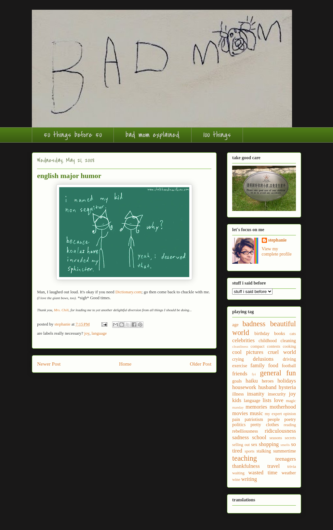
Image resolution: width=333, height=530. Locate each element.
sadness (240, 437)
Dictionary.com (128, 291)
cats (292, 333)
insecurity (277, 394)
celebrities (243, 340)
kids (236, 400)
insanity (255, 394)
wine (236, 479)
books (279, 333)
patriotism (254, 419)
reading (290, 425)
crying (238, 359)
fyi (254, 374)
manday (238, 407)
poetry (290, 419)
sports (249, 451)
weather (289, 472)
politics (239, 424)
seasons (276, 438)
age (235, 324)
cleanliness (240, 346)
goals (237, 381)
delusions (263, 359)
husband (267, 387)
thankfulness (246, 466)
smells (285, 445)
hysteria (287, 387)
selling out (241, 444)
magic (291, 400)
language (99, 333)
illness (238, 394)
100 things (217, 135)
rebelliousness (245, 431)
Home (125, 364)
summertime (284, 451)
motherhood (283, 407)
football (289, 365)
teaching (244, 458)
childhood (268, 340)
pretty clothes (264, 424)
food (273, 365)
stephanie (277, 240)
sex (254, 444)
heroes (268, 381)
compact (258, 346)
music (256, 413)
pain (236, 419)
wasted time (262, 472)
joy (86, 333)
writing (249, 479)
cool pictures (247, 352)
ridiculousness (280, 431)
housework (244, 387)
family (257, 365)
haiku (252, 381)
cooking (289, 346)
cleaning (288, 340)
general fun (278, 373)
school (259, 437)
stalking (264, 451)
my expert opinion (280, 413)
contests (273, 346)
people (274, 419)
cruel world (282, 352)
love (278, 400)
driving (289, 359)
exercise (239, 365)
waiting (238, 473)
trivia (291, 466)
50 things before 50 (73, 135)
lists (267, 400)
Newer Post (48, 364)
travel (273, 466)
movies (240, 413)
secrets (290, 438)
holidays (286, 381)
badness (253, 324)
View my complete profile (277, 251)
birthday (262, 333)
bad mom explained (153, 135)
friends (239, 373)
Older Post (200, 364)
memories (256, 407)
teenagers (285, 459)
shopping (269, 444)
